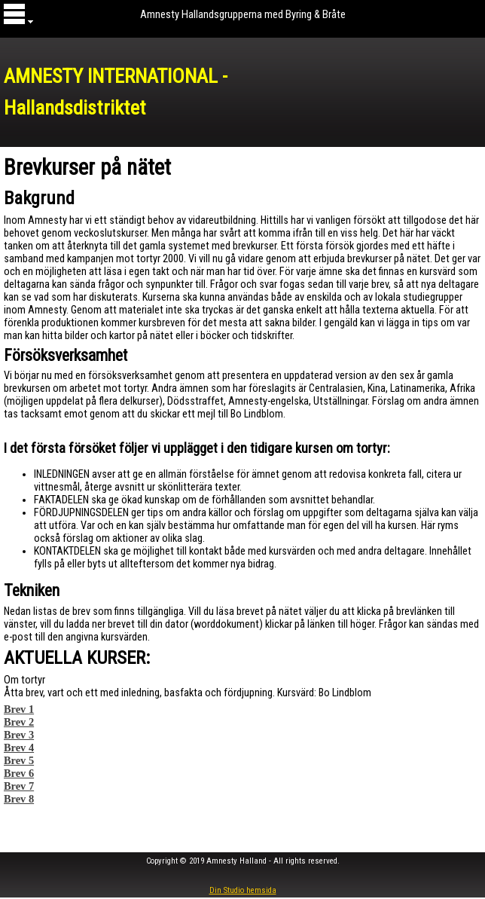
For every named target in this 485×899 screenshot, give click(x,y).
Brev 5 (19, 760)
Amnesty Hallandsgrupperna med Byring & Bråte (243, 14)
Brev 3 (19, 735)
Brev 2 (19, 722)
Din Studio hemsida (242, 890)
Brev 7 (19, 786)
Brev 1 (19, 709)
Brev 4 (19, 748)
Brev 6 (19, 773)
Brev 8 (19, 799)
